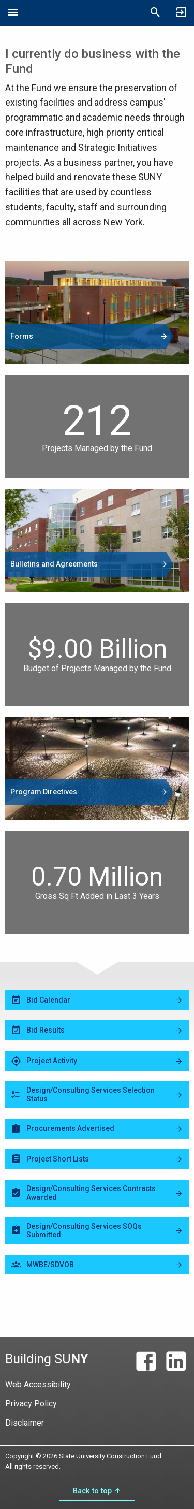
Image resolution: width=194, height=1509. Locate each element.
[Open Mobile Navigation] (13, 13)
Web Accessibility (38, 1384)
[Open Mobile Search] (155, 13)
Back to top (97, 1491)
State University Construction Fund (84, 13)
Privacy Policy (31, 1404)
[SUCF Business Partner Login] (181, 13)
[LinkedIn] (176, 1361)
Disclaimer (24, 1423)
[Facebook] (146, 1361)
